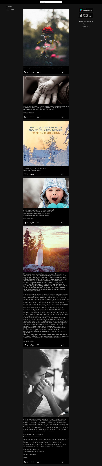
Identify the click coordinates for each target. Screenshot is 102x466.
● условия (86, 23)
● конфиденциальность (86, 21)
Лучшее (10, 9)
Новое (9, 6)
